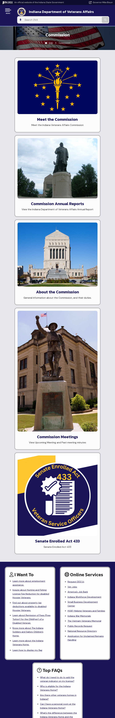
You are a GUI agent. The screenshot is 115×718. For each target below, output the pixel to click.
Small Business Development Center (84, 327)
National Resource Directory (83, 361)
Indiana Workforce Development (86, 319)
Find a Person (29, 546)
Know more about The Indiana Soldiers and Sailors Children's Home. (29, 358)
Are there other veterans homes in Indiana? (58, 427)
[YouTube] (55, 487)
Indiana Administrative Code (28, 601)
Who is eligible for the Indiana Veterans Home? (56, 417)
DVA (51, 36)
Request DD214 (77, 303)
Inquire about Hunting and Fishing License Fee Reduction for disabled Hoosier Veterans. (31, 316)
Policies (84, 546)
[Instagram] (49, 487)
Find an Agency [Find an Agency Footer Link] (29, 552)
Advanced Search (84, 540)
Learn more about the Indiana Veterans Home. (29, 370)
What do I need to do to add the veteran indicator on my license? (58, 408)
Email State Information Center (29, 540)
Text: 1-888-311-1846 (28, 563)
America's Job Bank (78, 314)
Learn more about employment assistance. (30, 304)
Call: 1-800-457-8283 (29, 557)
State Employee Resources (84, 563)
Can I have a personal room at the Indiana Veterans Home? (57, 437)
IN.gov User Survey (83, 535)
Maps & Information (29, 579)
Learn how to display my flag (29, 378)
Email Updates (28, 590)
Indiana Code (29, 595)
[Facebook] (38, 487)
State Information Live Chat (28, 535)
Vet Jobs (73, 308)
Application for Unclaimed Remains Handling (82, 368)
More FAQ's (46, 458)
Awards (29, 606)
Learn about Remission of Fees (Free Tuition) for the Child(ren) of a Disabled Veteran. (31, 344)
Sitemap (83, 552)
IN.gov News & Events (29, 584)
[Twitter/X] (44, 487)
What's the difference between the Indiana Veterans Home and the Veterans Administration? (58, 449)
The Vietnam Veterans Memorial (86, 350)
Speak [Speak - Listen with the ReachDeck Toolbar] (83, 594)
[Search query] (96, 12)
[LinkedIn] (60, 487)
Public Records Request (81, 355)
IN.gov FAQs (84, 557)
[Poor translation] (7, 632)
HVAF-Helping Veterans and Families (83, 337)
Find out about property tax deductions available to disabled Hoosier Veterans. (31, 330)
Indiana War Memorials (80, 344)
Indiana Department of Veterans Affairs (51, 12)
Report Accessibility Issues (84, 585)
